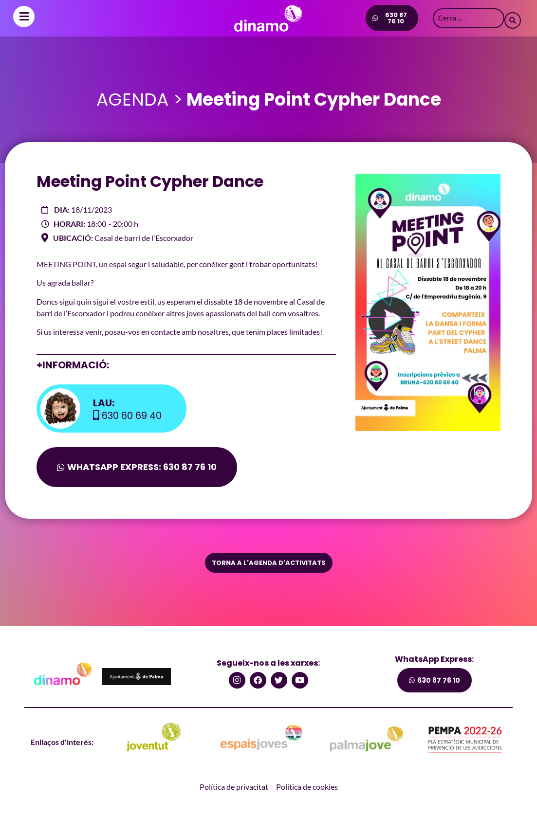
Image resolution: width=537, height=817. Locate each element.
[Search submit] (512, 18)
